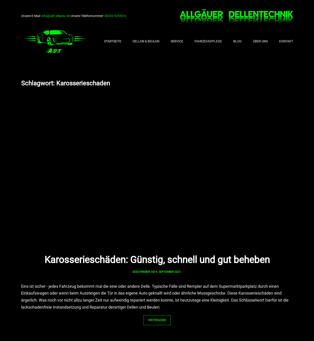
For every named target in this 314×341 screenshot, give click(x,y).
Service (177, 41)
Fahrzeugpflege (208, 41)
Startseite (112, 41)
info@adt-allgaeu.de (55, 16)
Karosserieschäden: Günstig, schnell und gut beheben (157, 259)
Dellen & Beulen (146, 41)
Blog (237, 41)
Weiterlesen (157, 320)
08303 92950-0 (115, 16)
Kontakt (286, 41)
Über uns (260, 41)
